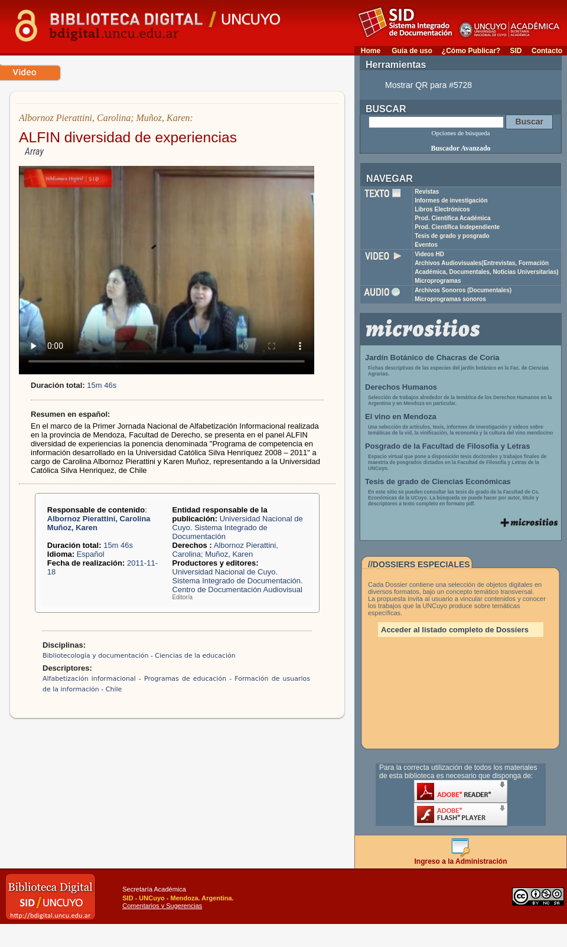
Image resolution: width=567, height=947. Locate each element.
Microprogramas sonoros (450, 299)
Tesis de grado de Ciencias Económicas (438, 481)
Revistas (427, 191)
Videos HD (429, 254)
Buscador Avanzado (460, 148)
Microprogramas (438, 280)
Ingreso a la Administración (461, 858)
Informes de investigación (451, 200)
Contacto (547, 51)
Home (370, 51)
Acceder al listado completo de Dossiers (455, 629)
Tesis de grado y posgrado (452, 236)
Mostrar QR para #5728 (428, 85)
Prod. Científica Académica (453, 218)
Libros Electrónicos (442, 209)
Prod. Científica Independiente (457, 227)
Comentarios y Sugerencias (162, 905)
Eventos (426, 244)
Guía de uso (412, 51)
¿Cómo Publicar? (471, 51)
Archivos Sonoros (463, 290)
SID (516, 51)
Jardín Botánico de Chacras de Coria (432, 357)
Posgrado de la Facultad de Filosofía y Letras (447, 446)
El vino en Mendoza (400, 416)
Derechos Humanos (401, 387)
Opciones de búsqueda (461, 132)
